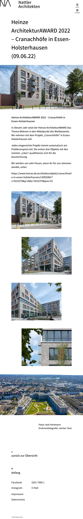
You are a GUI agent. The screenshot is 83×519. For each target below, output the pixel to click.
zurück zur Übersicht (24, 454)
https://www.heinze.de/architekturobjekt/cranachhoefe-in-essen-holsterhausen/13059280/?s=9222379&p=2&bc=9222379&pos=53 (41, 177)
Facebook (16, 483)
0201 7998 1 (38, 483)
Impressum (17, 494)
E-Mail (35, 488)
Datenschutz (18, 500)
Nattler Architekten (29, 5)
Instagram (16, 488)
